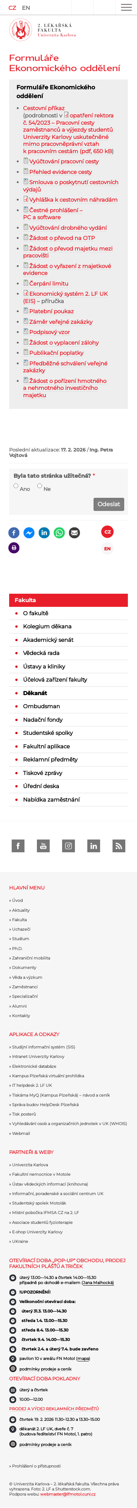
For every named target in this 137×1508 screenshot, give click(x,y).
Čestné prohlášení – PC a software (53, 214)
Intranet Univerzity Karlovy (38, 1056)
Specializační (25, 996)
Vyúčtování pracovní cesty (64, 161)
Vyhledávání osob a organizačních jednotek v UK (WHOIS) (69, 1123)
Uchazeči (21, 929)
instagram (68, 846)
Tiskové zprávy (42, 772)
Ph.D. (17, 948)
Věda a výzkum (27, 977)
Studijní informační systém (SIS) (43, 1047)
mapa (83, 1358)
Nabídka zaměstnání (51, 799)
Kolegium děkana (47, 626)
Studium (20, 938)
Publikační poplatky (56, 352)
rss (119, 846)
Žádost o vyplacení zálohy (64, 342)
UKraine (20, 1241)
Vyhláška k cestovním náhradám (73, 199)
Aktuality (21, 910)
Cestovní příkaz (44, 108)
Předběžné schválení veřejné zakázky (65, 367)
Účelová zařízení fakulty (55, 679)
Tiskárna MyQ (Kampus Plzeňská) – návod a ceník (61, 1095)
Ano (25, 489)
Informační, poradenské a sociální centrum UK (57, 1193)
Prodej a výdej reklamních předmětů (54, 1408)
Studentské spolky (48, 732)
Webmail (21, 1133)
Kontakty (21, 1015)
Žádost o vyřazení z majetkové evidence (67, 270)
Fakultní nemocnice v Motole (41, 1174)
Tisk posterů (24, 1114)
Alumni (19, 1006)
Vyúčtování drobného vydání (68, 227)
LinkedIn (93, 846)
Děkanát (35, 693)
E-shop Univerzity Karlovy (37, 1231)
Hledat (104, 7)
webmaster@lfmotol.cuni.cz (68, 1494)
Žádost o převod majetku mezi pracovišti (68, 252)
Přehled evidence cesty (60, 171)
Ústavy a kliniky (44, 666)
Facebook (18, 846)
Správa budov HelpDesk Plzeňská (45, 1104)
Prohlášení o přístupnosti (36, 1466)
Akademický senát (48, 639)
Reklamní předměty (50, 759)
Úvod (17, 900)
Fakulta (25, 600)
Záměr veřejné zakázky (60, 321)
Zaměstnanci (25, 986)
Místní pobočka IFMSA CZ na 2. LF (45, 1212)
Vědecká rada (41, 653)
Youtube (43, 846)
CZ (12, 7)
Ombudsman (41, 706)
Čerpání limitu (48, 283)
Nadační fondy (42, 719)
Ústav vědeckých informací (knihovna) (50, 1184)
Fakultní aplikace (46, 746)
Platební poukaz (51, 311)
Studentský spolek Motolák (39, 1203)
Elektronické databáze (34, 1066)
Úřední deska (41, 786)
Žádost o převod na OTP (62, 237)
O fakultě (35, 613)
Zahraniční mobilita (31, 958)
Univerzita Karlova (30, 1164)
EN (26, 7)
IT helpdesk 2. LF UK (32, 1085)
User (82, 7)
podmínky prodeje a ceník (45, 1369)
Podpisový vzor (49, 332)
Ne (46, 489)
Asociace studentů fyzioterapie (42, 1222)
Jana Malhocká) (98, 1282)
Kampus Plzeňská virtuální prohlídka (48, 1075)
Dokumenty (24, 967)
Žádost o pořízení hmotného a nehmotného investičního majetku (64, 388)
